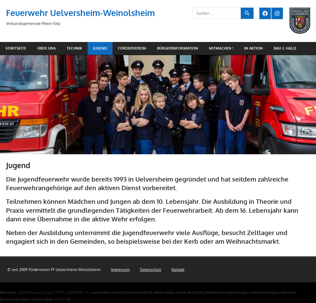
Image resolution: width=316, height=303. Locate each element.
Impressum (120, 269)
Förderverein (132, 48)
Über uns (46, 48)
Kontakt (178, 269)
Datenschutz (150, 269)
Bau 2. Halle (285, 48)
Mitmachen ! (221, 48)
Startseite (16, 48)
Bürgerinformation (177, 48)
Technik (74, 48)
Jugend (100, 48)
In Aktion (253, 48)
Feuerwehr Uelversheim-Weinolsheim (80, 12)
